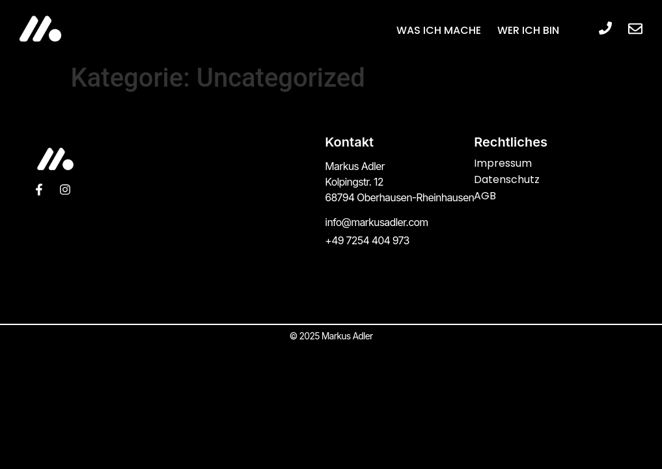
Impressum (503, 163)
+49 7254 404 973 (367, 240)
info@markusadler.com (376, 222)
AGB (485, 195)
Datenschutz (507, 179)
